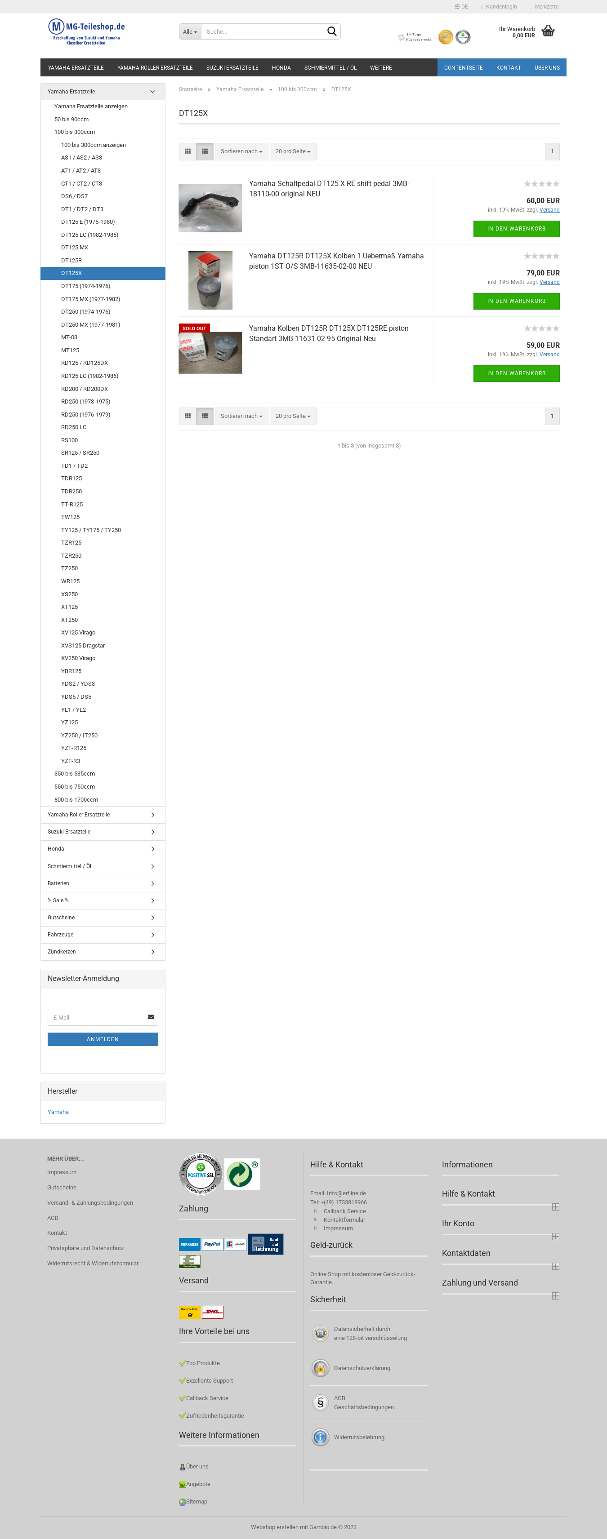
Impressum (61, 1172)
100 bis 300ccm (74, 132)
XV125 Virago (78, 632)
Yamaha (58, 1112)
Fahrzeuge (60, 934)
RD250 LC (73, 427)
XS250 (69, 594)
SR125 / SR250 (80, 452)
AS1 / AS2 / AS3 (81, 157)
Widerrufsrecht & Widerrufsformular (92, 1263)
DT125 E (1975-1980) (88, 221)
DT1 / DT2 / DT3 (82, 209)
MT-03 (69, 337)
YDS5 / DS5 (76, 696)
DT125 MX (74, 247)
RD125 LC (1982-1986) (90, 376)
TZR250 (71, 555)
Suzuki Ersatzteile (232, 68)
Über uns (547, 68)
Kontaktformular (344, 1219)
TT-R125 (72, 504)
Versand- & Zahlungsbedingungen (90, 1202)
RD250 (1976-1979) (86, 414)
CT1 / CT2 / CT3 (81, 183)
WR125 (70, 581)
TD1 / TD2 (74, 465)
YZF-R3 (70, 761)
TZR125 (71, 542)
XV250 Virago (78, 658)
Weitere (381, 68)
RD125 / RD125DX (84, 362)
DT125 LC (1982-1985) (90, 234)
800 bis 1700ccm (76, 799)
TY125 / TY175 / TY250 (91, 530)
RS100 (69, 440)
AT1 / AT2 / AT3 (81, 170)
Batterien (58, 883)
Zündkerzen (62, 952)
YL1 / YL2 (73, 709)
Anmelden (103, 1039)
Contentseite (463, 68)
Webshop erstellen (275, 1527)
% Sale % (58, 900)
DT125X (71, 273)
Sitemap (196, 1501)
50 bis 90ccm (71, 119)
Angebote (198, 1484)
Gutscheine (61, 917)
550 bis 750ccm (74, 786)
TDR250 (71, 491)
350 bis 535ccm (74, 773)
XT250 (69, 619)
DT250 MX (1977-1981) (91, 324)
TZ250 (69, 568)
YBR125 (71, 671)
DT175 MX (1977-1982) (91, 299)
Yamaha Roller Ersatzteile (155, 68)
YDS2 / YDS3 (78, 683)
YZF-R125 (73, 748)
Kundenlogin (499, 7)
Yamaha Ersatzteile (76, 68)
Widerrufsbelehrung (359, 1437)
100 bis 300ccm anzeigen (93, 145)
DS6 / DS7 (74, 196)
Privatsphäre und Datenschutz (85, 1248)
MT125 (70, 350)
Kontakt (508, 68)
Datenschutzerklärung (362, 1368)
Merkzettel (545, 7)
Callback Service (345, 1211)
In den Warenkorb (516, 229)
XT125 (69, 606)
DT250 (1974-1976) (86, 311)
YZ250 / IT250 (79, 735)
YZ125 (69, 722)
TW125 (70, 517)
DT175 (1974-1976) (86, 286)
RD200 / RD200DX (84, 389)
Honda (281, 68)
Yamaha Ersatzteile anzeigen (91, 106)
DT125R (71, 260)
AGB (52, 1218)
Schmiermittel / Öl (330, 68)
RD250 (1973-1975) (86, 401)
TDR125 (71, 478)
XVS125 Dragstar (83, 645)
